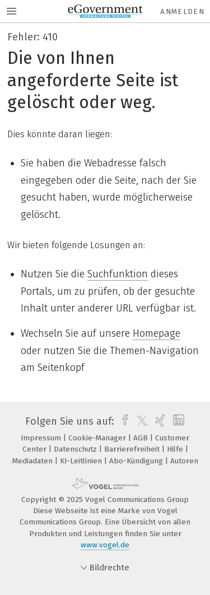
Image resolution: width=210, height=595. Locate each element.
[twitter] (139, 421)
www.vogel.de (105, 545)
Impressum (42, 438)
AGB (141, 438)
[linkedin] (177, 421)
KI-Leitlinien (82, 461)
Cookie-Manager (98, 438)
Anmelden (182, 11)
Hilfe (176, 449)
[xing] (158, 421)
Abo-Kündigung (137, 461)
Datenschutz (76, 449)
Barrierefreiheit (133, 449)
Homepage (156, 333)
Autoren (184, 461)
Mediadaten (33, 461)
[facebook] (122, 421)
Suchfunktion (117, 274)
